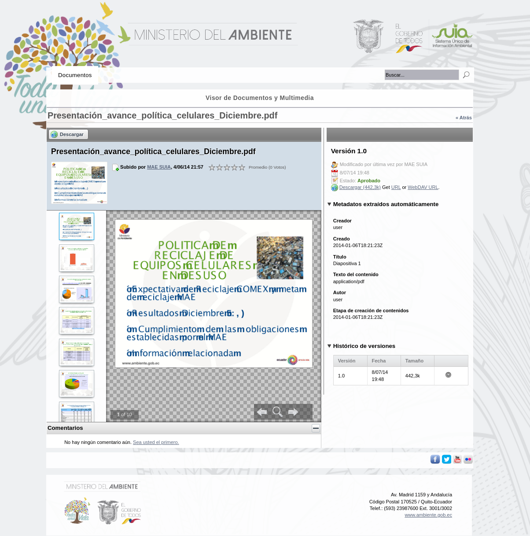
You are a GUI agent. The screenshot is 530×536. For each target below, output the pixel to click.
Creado (341, 238)
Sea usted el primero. (156, 442)
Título (339, 256)
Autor (339, 292)
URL (396, 187)
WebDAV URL (423, 187)
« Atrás (464, 117)
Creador (342, 220)
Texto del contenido (356, 274)
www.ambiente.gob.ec (428, 515)
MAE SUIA (159, 167)
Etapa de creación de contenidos (371, 310)
